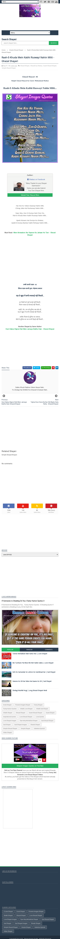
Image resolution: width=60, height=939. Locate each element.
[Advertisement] (30, 24)
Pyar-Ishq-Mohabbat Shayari (29, 721)
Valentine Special (39, 729)
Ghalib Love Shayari (27, 710)
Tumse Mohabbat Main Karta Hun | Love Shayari (30, 655)
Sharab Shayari (35, 725)
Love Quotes (40, 718)
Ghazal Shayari (25, 67)
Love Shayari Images (10, 721)
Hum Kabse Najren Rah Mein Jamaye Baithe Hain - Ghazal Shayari (30, 331)
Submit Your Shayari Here (30, 197)
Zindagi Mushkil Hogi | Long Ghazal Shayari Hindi (30, 691)
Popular (10, 651)
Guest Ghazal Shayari (50, 67)
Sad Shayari (7, 725)
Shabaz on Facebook (37, 181)
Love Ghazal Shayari (26, 718)
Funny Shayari (38, 706)
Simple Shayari (26, 729)
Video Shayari (8, 733)
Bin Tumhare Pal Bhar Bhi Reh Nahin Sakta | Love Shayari (33, 664)
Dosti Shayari (8, 706)
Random (29, 651)
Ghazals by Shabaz (37, 67)
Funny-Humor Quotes (10, 710)
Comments (48, 651)
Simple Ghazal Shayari (9, 70)
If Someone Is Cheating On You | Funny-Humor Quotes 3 (23, 603)
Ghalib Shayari (8, 714)
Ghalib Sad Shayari (43, 710)
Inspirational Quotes (10, 718)
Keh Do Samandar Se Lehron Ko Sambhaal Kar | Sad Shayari (34, 673)
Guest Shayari (50, 714)
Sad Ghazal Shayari (48, 721)
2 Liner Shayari (8, 912)
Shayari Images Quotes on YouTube (30, 767)
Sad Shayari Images (21, 725)
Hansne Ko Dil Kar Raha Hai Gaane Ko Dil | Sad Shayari (32, 682)
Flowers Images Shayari (23, 706)
